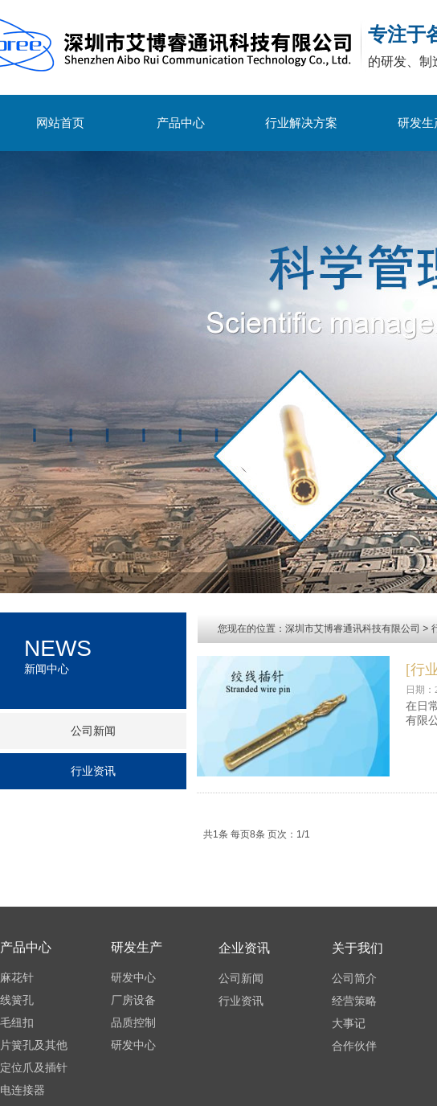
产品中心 (181, 123)
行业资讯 (93, 771)
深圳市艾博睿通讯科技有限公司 (352, 628)
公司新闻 (93, 731)
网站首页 (60, 123)
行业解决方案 (301, 123)
